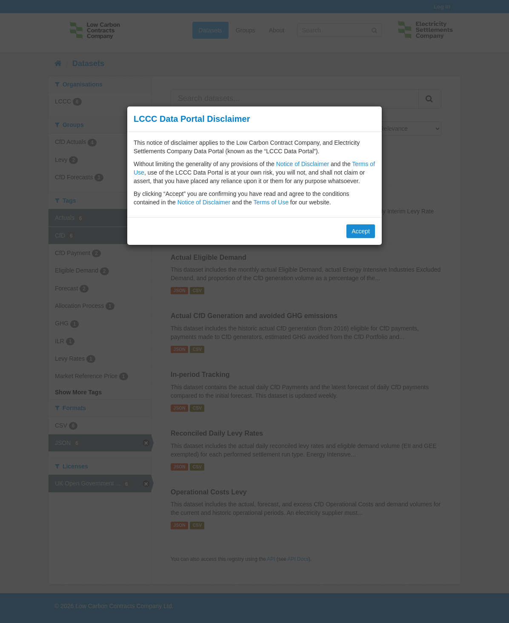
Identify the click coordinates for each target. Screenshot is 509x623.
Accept (361, 231)
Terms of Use (270, 202)
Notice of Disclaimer (302, 164)
